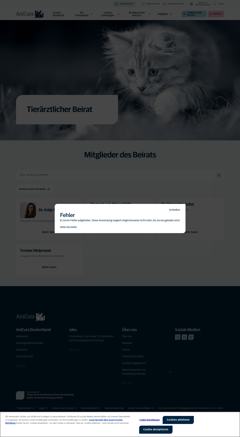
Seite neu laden (68, 227)
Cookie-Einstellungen (150, 420)
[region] (120, 424)
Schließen (174, 210)
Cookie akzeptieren (155, 429)
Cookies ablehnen (178, 419)
